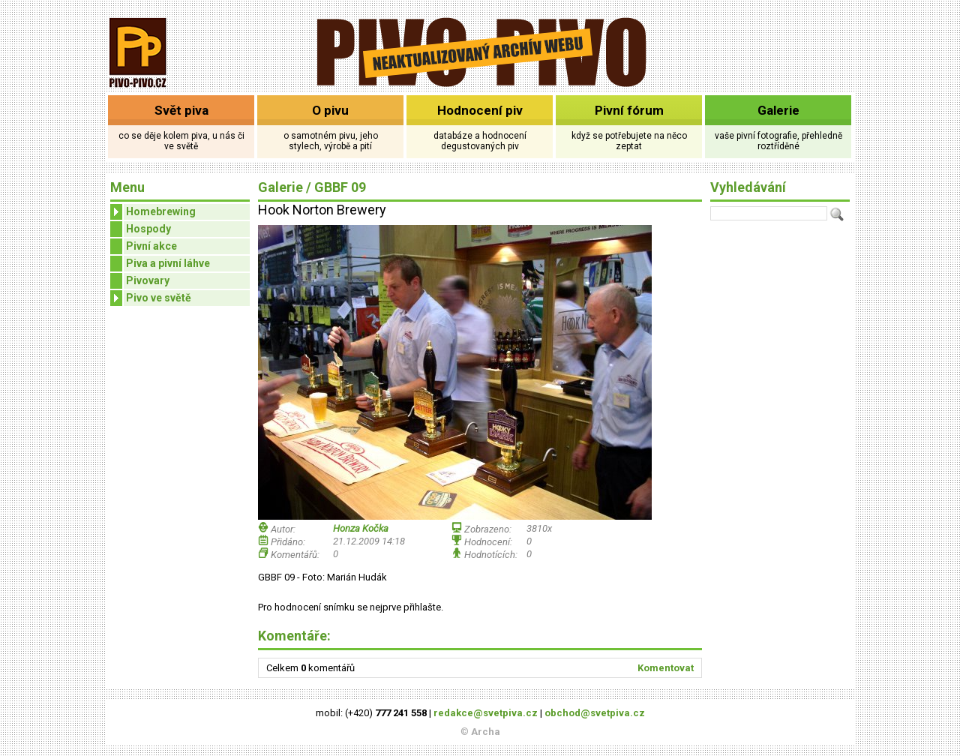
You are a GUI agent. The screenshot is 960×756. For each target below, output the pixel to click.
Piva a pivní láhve (168, 263)
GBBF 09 (340, 187)
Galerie (779, 110)
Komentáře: (294, 636)
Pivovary (148, 280)
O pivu (330, 110)
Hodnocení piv (480, 110)
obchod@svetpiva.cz (594, 712)
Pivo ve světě (150, 298)
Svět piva (181, 110)
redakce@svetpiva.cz (486, 712)
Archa (485, 731)
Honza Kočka (360, 528)
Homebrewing (153, 212)
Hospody (148, 229)
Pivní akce (151, 246)
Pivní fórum (629, 110)
